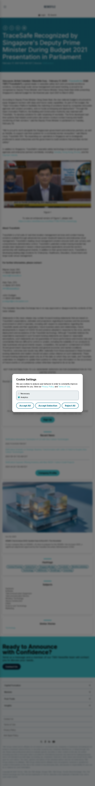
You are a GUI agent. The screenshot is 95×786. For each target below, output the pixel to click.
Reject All (70, 405)
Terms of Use (64, 386)
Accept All (25, 405)
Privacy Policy (48, 386)
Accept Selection (47, 405)
